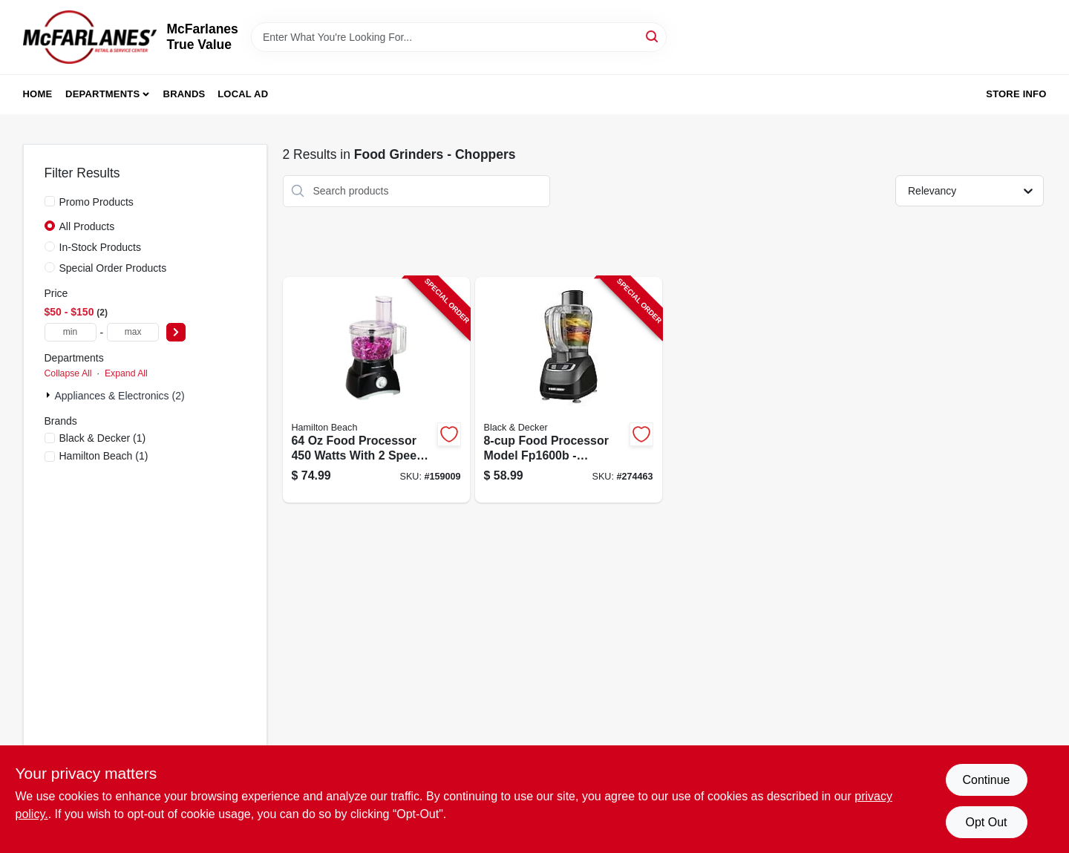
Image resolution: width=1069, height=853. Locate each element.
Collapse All (68, 373)
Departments (102, 93)
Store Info (1016, 93)
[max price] (133, 332)
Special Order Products (113, 268)
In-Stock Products (100, 247)
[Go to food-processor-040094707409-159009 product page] (376, 390)
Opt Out (986, 822)
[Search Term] (459, 37)
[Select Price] (176, 332)
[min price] (71, 332)
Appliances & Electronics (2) (120, 396)
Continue (986, 780)
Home (38, 93)
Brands (184, 93)
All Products (87, 226)
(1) (102, 438)
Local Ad (243, 93)
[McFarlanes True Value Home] (90, 37)
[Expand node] (50, 395)
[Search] (653, 36)
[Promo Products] (50, 201)
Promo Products (96, 202)
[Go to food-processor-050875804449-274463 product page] (568, 390)
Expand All (126, 373)
